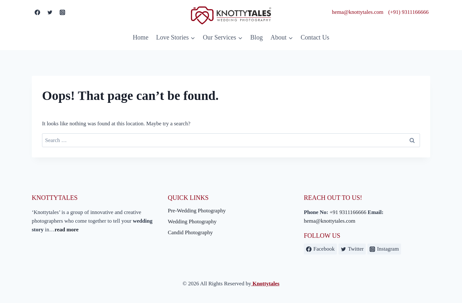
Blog (256, 37)
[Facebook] (37, 12)
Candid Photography (190, 232)
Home (141, 37)
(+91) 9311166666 (408, 12)
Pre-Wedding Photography (197, 211)
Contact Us (315, 37)
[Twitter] (49, 12)
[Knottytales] (231, 15)
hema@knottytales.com (358, 12)
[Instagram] (62, 12)
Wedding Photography (192, 221)
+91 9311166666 (347, 212)
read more (66, 230)
